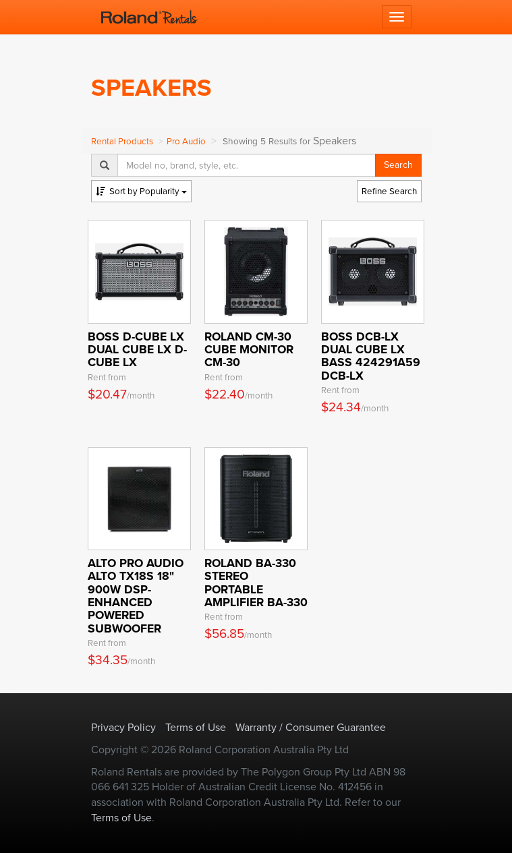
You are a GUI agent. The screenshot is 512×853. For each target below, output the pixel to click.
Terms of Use (195, 727)
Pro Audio (186, 141)
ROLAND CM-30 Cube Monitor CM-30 (248, 350)
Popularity (141, 191)
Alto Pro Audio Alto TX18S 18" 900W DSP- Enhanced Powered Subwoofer (135, 595)
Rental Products (122, 141)
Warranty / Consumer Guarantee (310, 727)
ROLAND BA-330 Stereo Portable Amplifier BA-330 (256, 582)
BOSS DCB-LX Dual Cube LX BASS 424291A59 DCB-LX (370, 356)
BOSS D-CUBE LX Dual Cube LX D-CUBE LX (137, 350)
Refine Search (389, 191)
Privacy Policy (123, 727)
